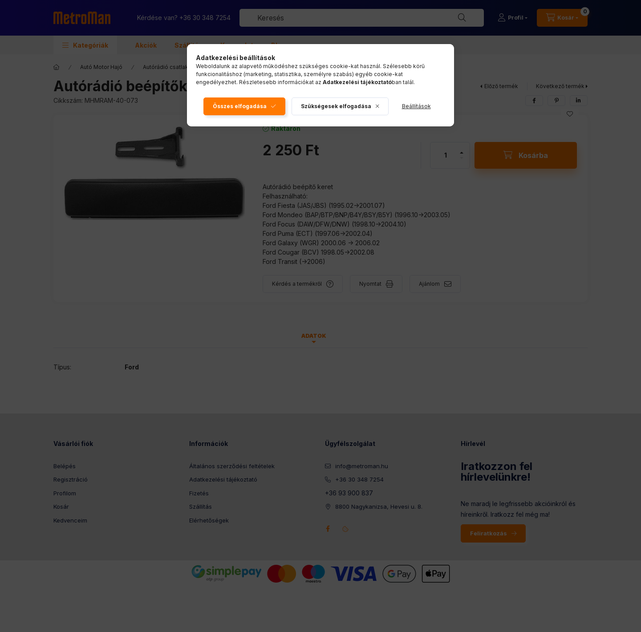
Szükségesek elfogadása (336, 106)
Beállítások (416, 106)
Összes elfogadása (240, 106)
